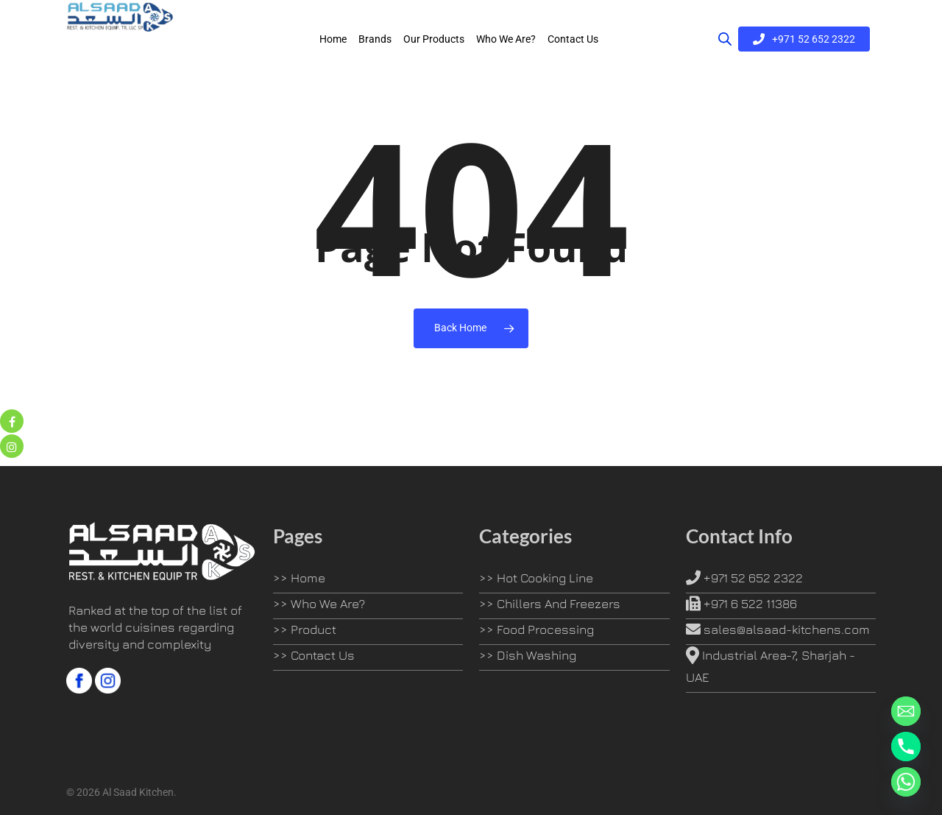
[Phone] (906, 746)
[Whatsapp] (906, 782)
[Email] (906, 711)
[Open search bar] (725, 42)
